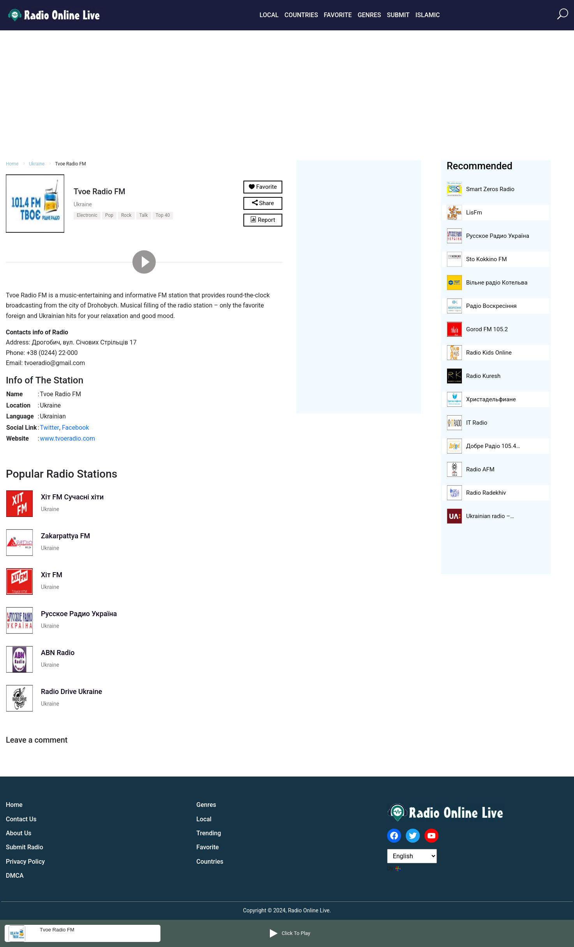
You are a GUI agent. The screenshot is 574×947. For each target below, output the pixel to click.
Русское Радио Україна (497, 235)
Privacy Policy (25, 861)
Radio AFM (480, 469)
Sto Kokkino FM (486, 259)
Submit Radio (24, 847)
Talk (143, 215)
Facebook (75, 427)
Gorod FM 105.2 (487, 329)
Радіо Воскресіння (491, 305)
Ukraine (36, 164)
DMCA (15, 875)
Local (269, 15)
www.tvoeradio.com (67, 438)
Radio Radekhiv (486, 492)
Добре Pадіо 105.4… (493, 446)
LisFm (474, 212)
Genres (369, 15)
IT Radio (476, 422)
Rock (126, 215)
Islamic (428, 15)
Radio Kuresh (483, 376)
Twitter (49, 427)
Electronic (87, 215)
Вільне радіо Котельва (497, 282)
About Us (19, 833)
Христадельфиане (491, 399)
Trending (208, 833)
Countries (301, 15)
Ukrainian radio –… (490, 516)
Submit (398, 15)
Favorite (338, 15)
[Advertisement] (287, 94)
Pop (109, 215)
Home (12, 164)
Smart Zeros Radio (490, 189)
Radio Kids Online (489, 352)
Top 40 (163, 215)
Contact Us (21, 819)
